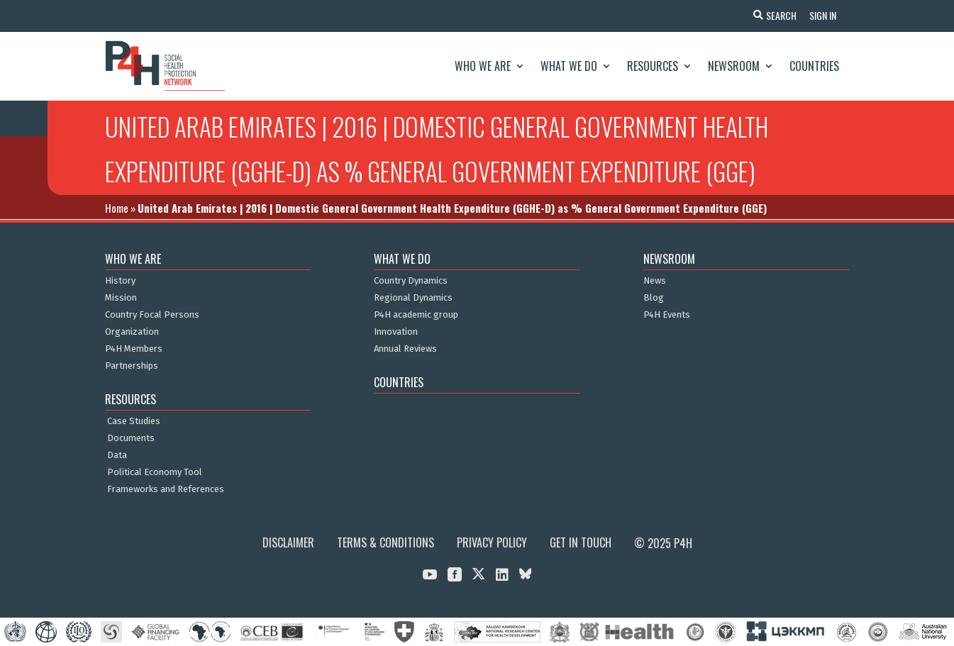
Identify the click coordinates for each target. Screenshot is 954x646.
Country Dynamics (411, 281)
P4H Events (666, 315)
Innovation (396, 332)
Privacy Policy (492, 542)
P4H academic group (416, 315)
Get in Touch (580, 542)
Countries (814, 65)
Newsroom (734, 65)
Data (117, 455)
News (654, 281)
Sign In (822, 15)
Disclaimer (288, 542)
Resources (652, 65)
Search (779, 15)
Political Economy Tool (154, 472)
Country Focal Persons (152, 315)
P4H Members (133, 349)
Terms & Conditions (385, 542)
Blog (653, 298)
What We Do (568, 65)
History (120, 281)
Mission (121, 298)
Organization (132, 332)
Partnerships (131, 366)
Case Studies (133, 421)
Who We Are (483, 65)
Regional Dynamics (413, 298)
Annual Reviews (405, 349)
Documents (131, 438)
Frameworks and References (165, 489)
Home (116, 208)
